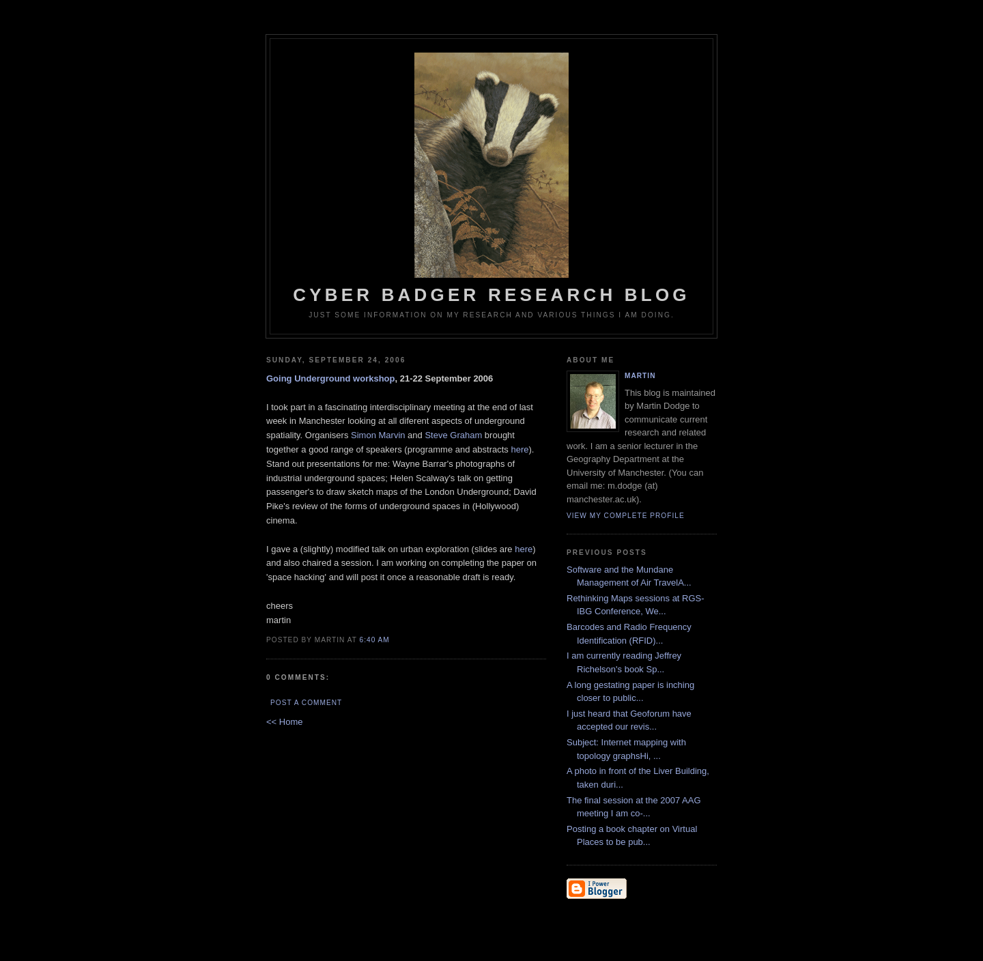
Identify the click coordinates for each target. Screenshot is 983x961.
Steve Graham (453, 435)
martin (640, 375)
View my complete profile (626, 515)
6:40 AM (375, 640)
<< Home (284, 722)
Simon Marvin (378, 435)
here (519, 449)
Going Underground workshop (330, 378)
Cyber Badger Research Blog (491, 179)
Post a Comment (306, 702)
